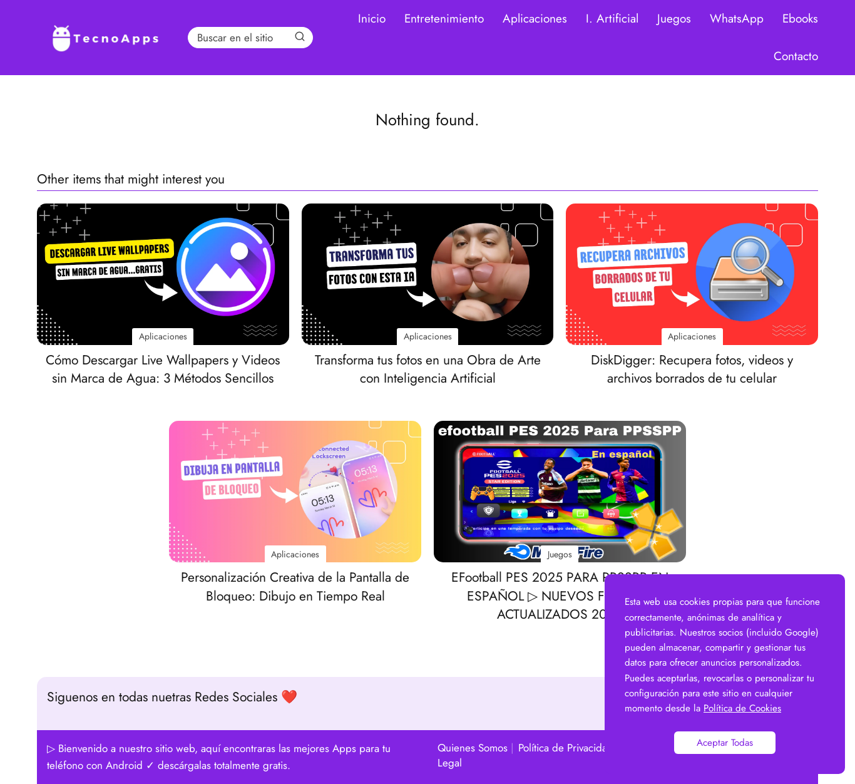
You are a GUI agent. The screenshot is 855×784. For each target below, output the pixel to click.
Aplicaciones (535, 18)
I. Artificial (612, 18)
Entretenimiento (444, 18)
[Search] (300, 37)
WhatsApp (737, 18)
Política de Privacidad (565, 747)
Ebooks (800, 18)
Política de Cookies (742, 708)
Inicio (372, 18)
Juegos (674, 18)
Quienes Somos (473, 747)
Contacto (796, 56)
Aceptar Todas (725, 743)
